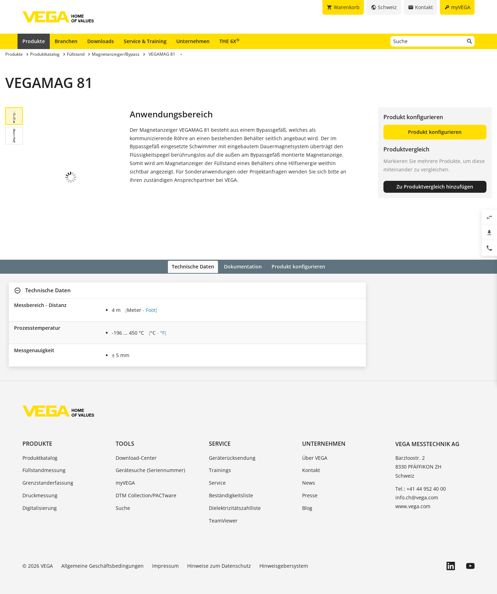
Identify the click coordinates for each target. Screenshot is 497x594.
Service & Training (145, 41)
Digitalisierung (39, 503)
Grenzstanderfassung (47, 478)
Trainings (220, 465)
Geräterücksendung (232, 453)
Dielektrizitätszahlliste (235, 503)
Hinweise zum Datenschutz (219, 561)
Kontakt (311, 465)
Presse (310, 490)
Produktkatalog (39, 453)
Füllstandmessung (44, 465)
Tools (125, 439)
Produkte (33, 41)
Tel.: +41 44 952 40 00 (420, 483)
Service (220, 439)
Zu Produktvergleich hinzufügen (434, 186)
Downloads (100, 41)
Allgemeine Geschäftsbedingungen (102, 561)
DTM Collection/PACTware (146, 490)
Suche (123, 503)
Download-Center (136, 453)
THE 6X (229, 41)
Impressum (165, 561)
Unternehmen (193, 41)
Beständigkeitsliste (231, 490)
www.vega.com (412, 501)
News (308, 478)
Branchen (66, 41)
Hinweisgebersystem (283, 561)
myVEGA (125, 478)
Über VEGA (314, 453)
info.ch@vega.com (416, 493)
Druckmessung (39, 490)
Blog (307, 503)
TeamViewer (223, 515)
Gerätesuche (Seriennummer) (150, 465)
